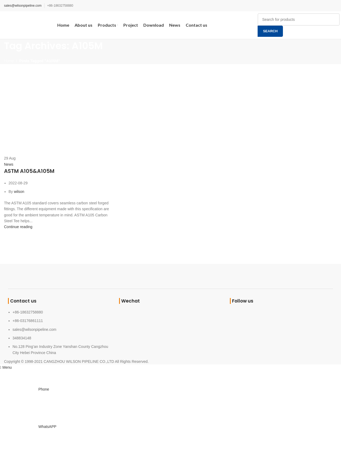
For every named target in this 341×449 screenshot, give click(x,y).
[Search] (299, 19)
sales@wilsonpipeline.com (23, 5)
